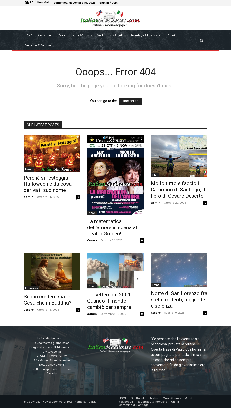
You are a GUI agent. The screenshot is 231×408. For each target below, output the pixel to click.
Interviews (31, 288)
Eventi (29, 169)
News (92, 213)
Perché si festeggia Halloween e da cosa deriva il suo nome (48, 184)
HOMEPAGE (130, 101)
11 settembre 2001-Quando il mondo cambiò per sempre (110, 301)
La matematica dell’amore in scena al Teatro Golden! (112, 227)
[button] (201, 40)
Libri (155, 175)
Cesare (92, 240)
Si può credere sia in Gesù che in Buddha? (47, 300)
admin (28, 197)
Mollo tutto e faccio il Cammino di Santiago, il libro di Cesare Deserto (178, 190)
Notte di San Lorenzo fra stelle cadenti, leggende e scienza (179, 299)
